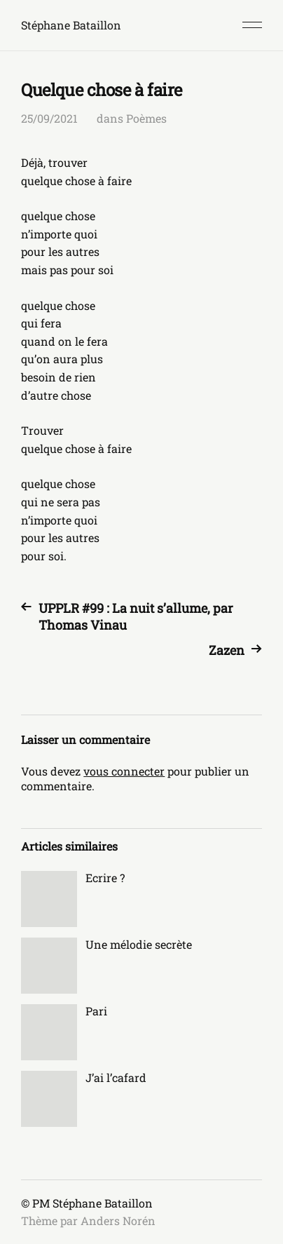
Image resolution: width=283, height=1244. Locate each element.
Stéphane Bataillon (71, 25)
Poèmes (146, 118)
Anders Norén (118, 1220)
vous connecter (124, 771)
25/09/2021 (49, 118)
